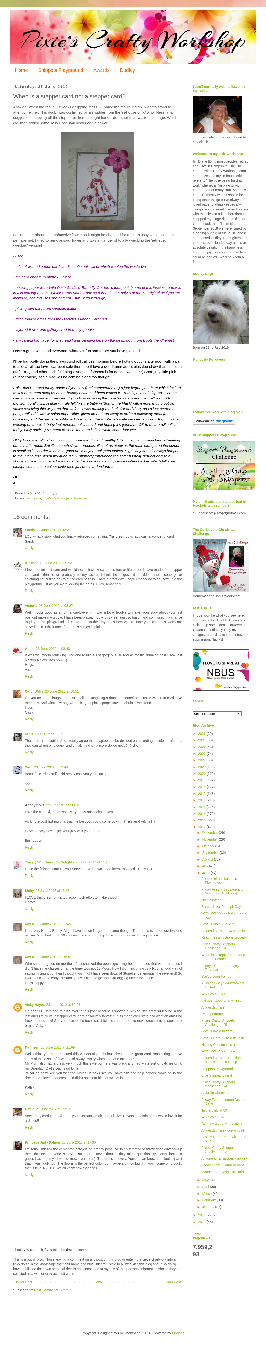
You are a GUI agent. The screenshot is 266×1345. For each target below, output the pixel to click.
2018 (202, 787)
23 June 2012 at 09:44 (51, 767)
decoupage (33, 498)
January (208, 1207)
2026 (202, 734)
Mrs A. (30, 924)
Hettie (29, 1109)
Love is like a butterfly (217, 1031)
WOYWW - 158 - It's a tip (220, 1051)
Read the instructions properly (224, 937)
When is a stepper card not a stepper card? (223, 957)
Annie (29, 649)
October (208, 846)
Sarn (28, 767)
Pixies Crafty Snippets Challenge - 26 (218, 946)
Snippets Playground (60, 70)
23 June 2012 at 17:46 (54, 924)
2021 (202, 767)
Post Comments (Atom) (52, 1290)
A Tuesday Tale (213, 1007)
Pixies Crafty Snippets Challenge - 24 (218, 1084)
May (205, 1180)
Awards (101, 70)
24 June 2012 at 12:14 (53, 1109)
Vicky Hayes (35, 1005)
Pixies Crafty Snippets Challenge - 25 (218, 1023)
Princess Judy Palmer (43, 1142)
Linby (29, 891)
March (207, 1194)
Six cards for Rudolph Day (221, 907)
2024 (202, 747)
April (206, 1187)
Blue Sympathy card (216, 1075)
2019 (202, 780)
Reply (29, 548)
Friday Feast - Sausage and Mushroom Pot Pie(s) (222, 891)
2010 (202, 1222)
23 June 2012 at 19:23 (63, 1005)
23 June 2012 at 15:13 (52, 891)
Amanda (31, 563)
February (209, 1200)
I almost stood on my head (221, 1000)
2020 (202, 774)
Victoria (31, 606)
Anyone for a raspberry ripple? (224, 1158)
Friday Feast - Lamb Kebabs (223, 1165)
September (211, 853)
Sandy (30, 530)
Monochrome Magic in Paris (222, 1172)
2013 (202, 820)
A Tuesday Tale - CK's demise (223, 931)
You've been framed (216, 976)
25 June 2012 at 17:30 (79, 1142)
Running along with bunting (222, 1123)
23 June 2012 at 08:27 (56, 606)
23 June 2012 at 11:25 (92, 862)
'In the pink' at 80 (214, 1110)
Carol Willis (34, 691)
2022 (202, 760)
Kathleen (32, 1047)
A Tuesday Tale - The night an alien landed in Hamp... (223, 1060)
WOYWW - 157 (213, 1117)
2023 (202, 754)
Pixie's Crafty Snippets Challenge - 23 (218, 1150)
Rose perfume (212, 1014)
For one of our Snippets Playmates (219, 881)
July (205, 866)
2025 (202, 740)
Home (21, 70)
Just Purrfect (211, 900)
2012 (202, 827)
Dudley (127, 70)
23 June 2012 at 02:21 (54, 530)
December (210, 833)
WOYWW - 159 (213, 994)
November (210, 839)
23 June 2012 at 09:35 (46, 734)
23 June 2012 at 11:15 (63, 805)
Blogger (177, 1333)
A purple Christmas (215, 1093)
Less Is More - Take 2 (217, 924)
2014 (202, 814)
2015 (202, 807)
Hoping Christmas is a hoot (221, 1045)
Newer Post (23, 1282)
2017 (202, 794)
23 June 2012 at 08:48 (53, 649)
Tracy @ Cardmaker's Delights (49, 862)
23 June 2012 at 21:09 (58, 1047)
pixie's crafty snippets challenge (64, 498)
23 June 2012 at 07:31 (57, 563)
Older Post (173, 1282)
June (206, 873)
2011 (202, 1215)
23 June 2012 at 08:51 (62, 691)
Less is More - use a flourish (222, 1038)
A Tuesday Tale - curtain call (222, 1130)
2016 (202, 800)
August (208, 859)
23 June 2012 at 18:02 (54, 957)
